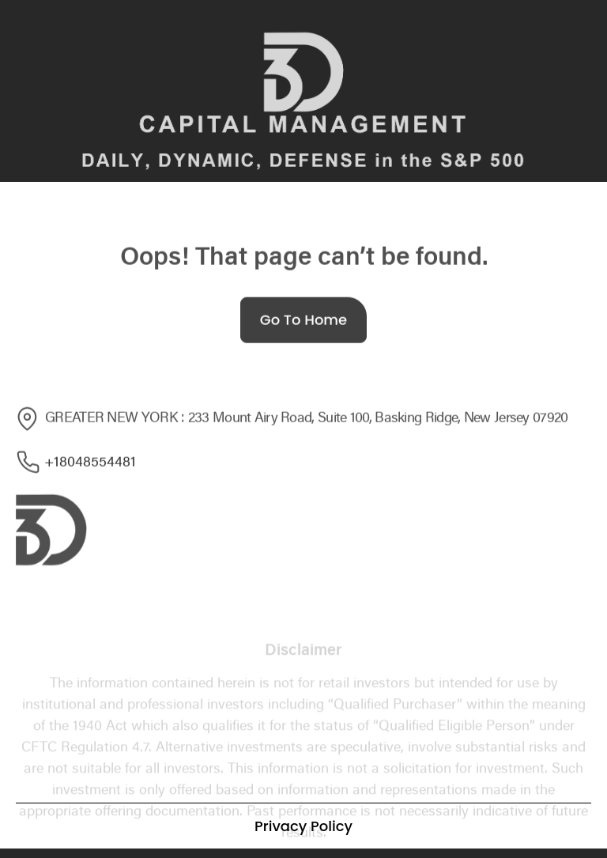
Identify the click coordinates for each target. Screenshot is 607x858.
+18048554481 (76, 464)
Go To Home (303, 324)
